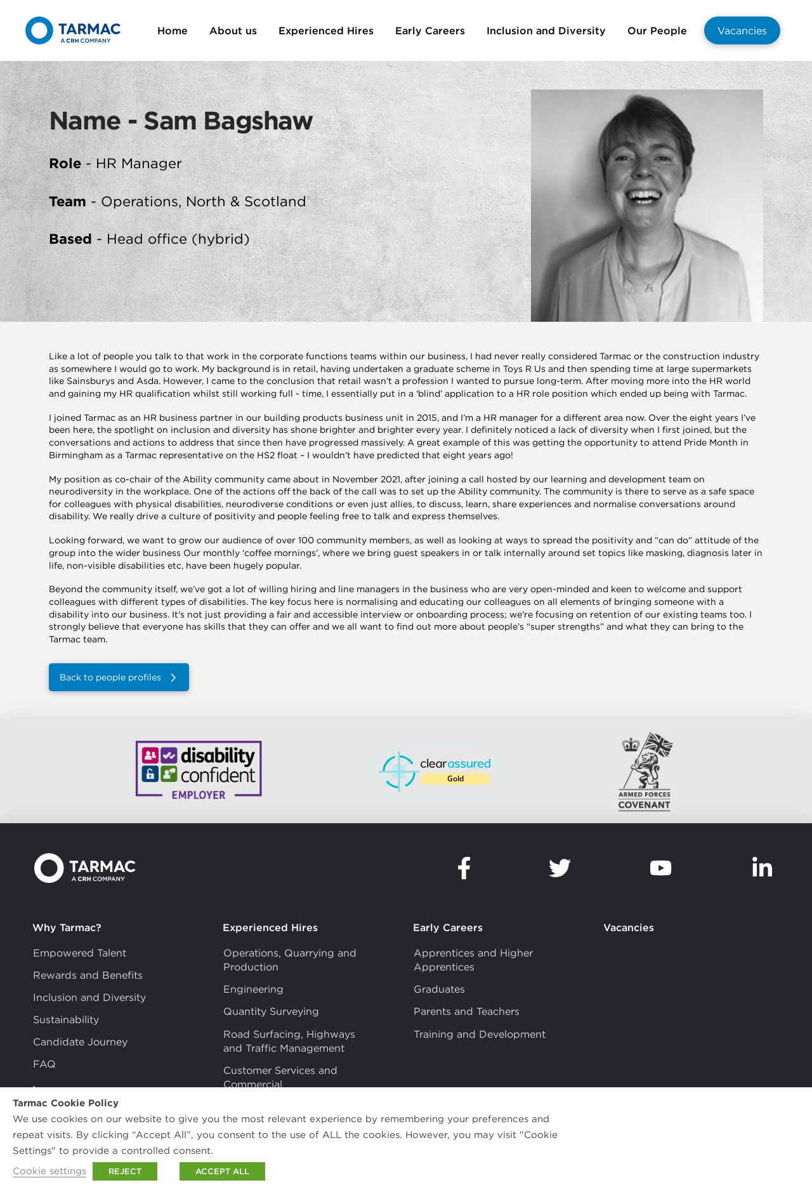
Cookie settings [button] (49, 1171)
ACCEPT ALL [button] (222, 1171)
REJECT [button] (124, 1171)
